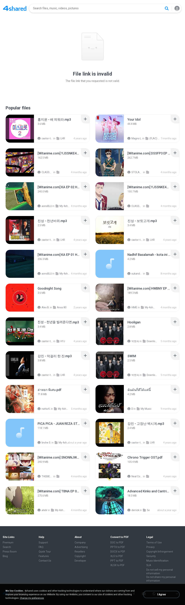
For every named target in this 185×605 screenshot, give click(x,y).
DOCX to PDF (117, 551)
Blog (5, 556)
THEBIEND (45, 476)
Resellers (80, 551)
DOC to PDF (116, 542)
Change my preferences (32, 598)
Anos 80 (59, 307)
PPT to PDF (116, 560)
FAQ (41, 547)
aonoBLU (45, 206)
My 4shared (63, 206)
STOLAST (135, 172)
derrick (133, 510)
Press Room (10, 551)
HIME (132, 307)
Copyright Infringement (159, 551)
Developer (80, 560)
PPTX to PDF (117, 547)
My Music (144, 408)
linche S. (44, 442)
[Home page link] (14, 8)
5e (146, 510)
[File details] (20, 129)
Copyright (80, 556)
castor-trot (45, 138)
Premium (8, 542)
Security (151, 556)
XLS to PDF (116, 556)
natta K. (44, 408)
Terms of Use (154, 542)
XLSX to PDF (117, 565)
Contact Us (45, 560)
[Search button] (166, 8)
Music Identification (157, 560)
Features (44, 556)
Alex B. (43, 307)
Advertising (81, 547)
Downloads (150, 341)
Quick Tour (45, 551)
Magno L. (134, 138)
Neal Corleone (135, 476)
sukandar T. (135, 273)
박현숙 (133, 341)
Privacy (150, 547)
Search (7, 547)
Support (43, 542)
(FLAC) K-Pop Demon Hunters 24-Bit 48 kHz (153, 138)
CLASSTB (45, 172)
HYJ (60, 341)
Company (80, 542)
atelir (42, 510)
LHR (60, 138)
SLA (148, 565)
